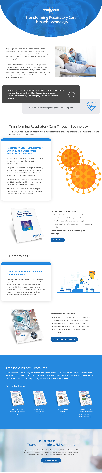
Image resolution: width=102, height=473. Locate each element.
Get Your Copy (57, 240)
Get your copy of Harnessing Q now (64, 339)
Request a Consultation (51, 460)
